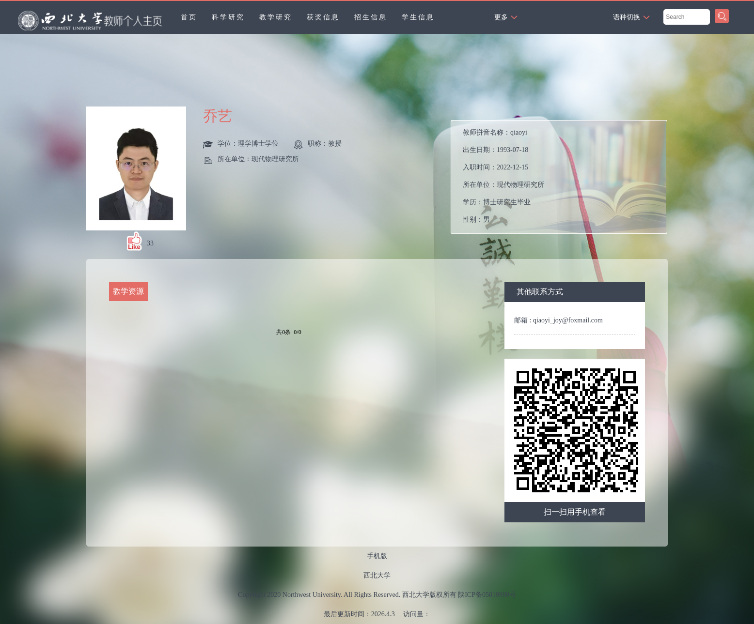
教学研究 (275, 17)
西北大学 (377, 575)
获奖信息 (323, 17)
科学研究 (228, 17)
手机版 (377, 556)
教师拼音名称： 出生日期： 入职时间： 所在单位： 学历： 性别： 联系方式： (514, 179)
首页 (189, 17)
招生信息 (370, 17)
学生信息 (418, 17)
